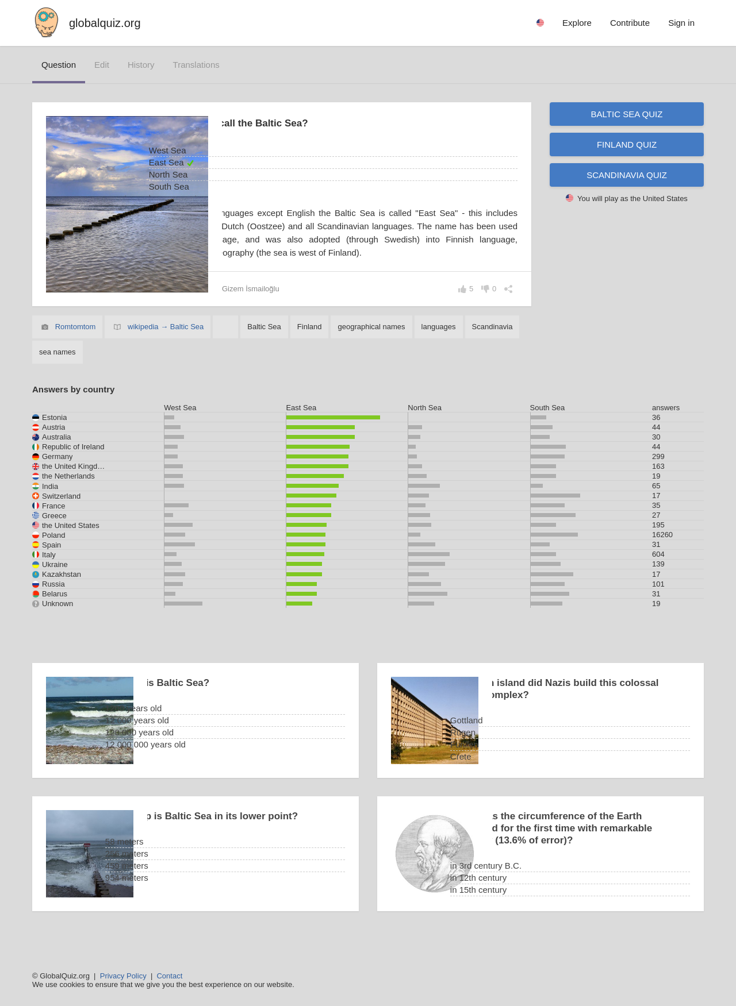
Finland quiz (627, 144)
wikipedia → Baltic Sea (166, 340)
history (141, 65)
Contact (169, 976)
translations (196, 65)
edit (101, 65)
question (58, 65)
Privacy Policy (123, 976)
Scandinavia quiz (626, 175)
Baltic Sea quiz (627, 114)
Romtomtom (75, 340)
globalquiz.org (105, 23)
